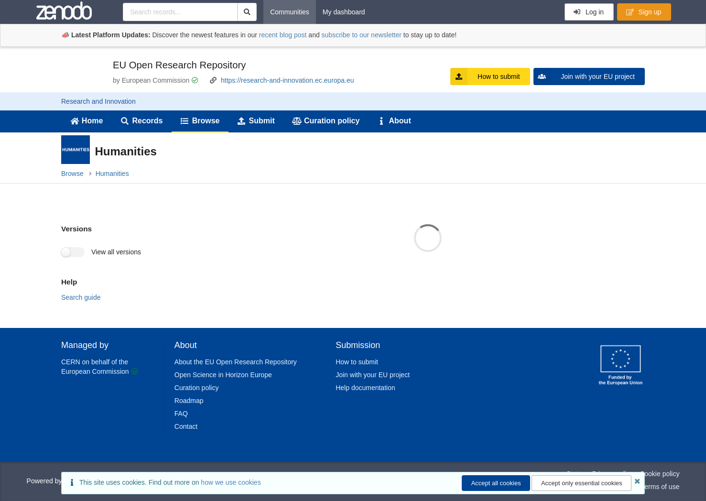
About (394, 121)
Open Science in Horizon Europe (223, 375)
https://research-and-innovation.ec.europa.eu (287, 80)
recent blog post (283, 35)
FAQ (181, 413)
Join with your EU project (584, 76)
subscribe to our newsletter (362, 35)
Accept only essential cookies (581, 483)
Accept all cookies (496, 483)
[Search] (247, 12)
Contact (185, 426)
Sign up (643, 12)
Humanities (112, 173)
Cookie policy (659, 474)
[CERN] (621, 387)
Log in (588, 12)
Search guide (81, 297)
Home (86, 121)
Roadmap (189, 400)
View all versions (116, 252)
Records (141, 121)
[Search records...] (180, 12)
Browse (199, 121)
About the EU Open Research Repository (235, 362)
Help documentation (365, 388)
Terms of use (660, 486)
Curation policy (325, 121)
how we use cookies (231, 482)
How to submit (485, 76)
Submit (256, 121)
